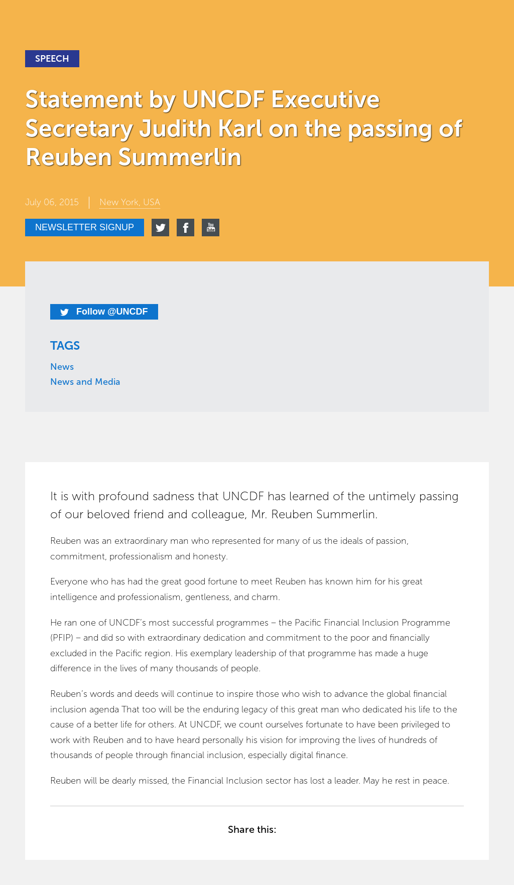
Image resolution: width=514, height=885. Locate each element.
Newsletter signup (84, 227)
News (62, 367)
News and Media (85, 382)
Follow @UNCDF (104, 312)
